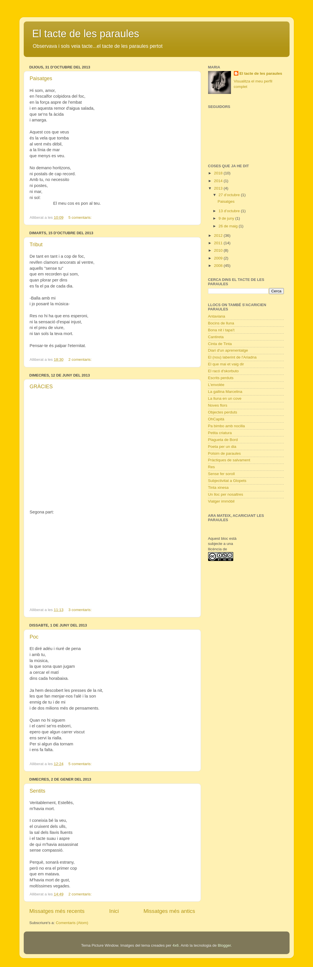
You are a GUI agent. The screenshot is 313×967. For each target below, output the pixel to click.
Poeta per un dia (222, 446)
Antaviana (216, 316)
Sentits (37, 791)
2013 (219, 188)
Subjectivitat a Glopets (227, 480)
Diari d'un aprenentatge (228, 350)
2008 (219, 265)
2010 (219, 250)
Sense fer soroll (221, 474)
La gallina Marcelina (225, 391)
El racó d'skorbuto (223, 371)
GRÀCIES (41, 386)
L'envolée (216, 385)
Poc (34, 637)
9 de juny (227, 218)
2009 (219, 258)
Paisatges (41, 78)
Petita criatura (220, 433)
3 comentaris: (80, 610)
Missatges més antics (169, 911)
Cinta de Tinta (220, 344)
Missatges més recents (57, 911)
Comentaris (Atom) (72, 923)
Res (211, 467)
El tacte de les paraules (85, 34)
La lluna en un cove (225, 398)
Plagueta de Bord (223, 440)
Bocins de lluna (221, 323)
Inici (114, 911)
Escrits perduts (221, 378)
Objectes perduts (222, 412)
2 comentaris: (80, 359)
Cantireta (216, 337)
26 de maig (229, 226)
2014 (219, 181)
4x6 (175, 945)
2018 (219, 173)
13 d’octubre (230, 211)
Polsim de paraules (224, 453)
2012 (219, 235)
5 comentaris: (80, 217)
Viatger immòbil (221, 501)
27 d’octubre (230, 195)
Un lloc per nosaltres (225, 494)
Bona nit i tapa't (221, 330)
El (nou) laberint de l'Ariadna (232, 357)
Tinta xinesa (218, 487)
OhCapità (216, 419)
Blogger (224, 945)
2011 (219, 243)
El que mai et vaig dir (226, 364)
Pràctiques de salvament (229, 460)
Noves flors (218, 405)
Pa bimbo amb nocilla (226, 426)
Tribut (36, 244)
